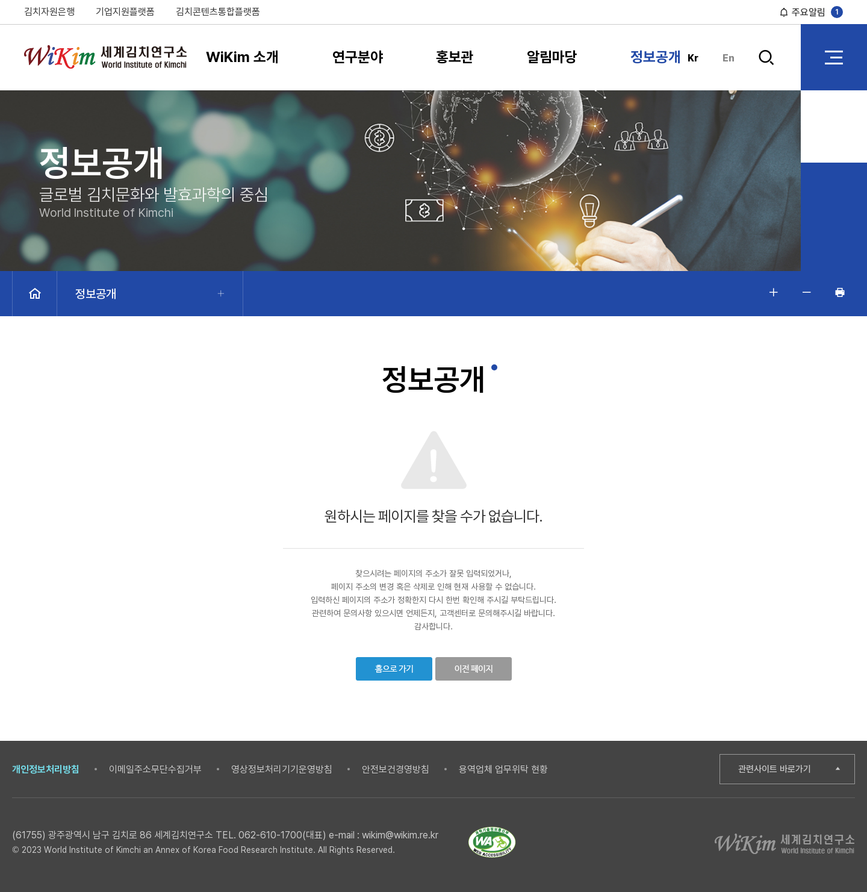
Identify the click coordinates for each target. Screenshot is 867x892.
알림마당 (552, 57)
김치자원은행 (49, 11)
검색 (766, 57)
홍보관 (455, 57)
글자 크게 (774, 292)
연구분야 (357, 57)
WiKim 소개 (242, 57)
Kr (693, 58)
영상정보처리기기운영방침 (281, 769)
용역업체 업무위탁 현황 (503, 769)
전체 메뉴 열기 (834, 57)
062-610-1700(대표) (282, 835)
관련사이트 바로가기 (774, 769)
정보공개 (655, 57)
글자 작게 (807, 292)
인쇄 (840, 292)
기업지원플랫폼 (125, 11)
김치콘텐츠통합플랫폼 (218, 11)
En (728, 58)
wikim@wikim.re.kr (400, 835)
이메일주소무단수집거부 (155, 769)
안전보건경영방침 (395, 769)
